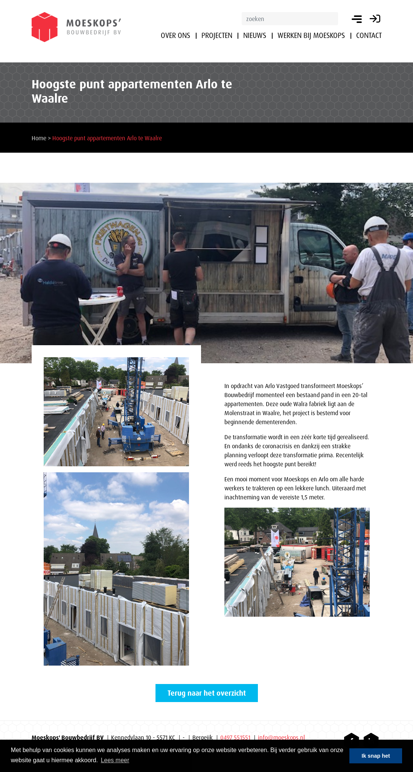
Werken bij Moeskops (311, 35)
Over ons (175, 35)
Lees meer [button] (115, 760)
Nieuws (254, 35)
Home (39, 138)
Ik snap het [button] (376, 756)
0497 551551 (235, 737)
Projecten (216, 35)
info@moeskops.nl (281, 737)
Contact (369, 35)
